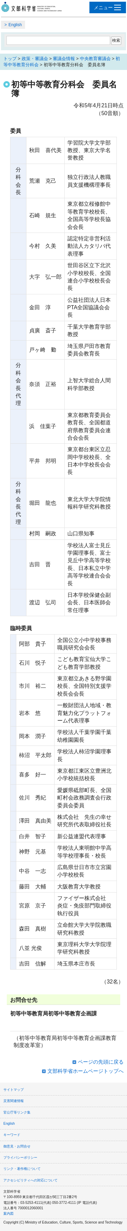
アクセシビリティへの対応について (30, 1180)
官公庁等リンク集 (16, 1112)
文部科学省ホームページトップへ (85, 1071)
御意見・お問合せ (16, 1146)
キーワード (11, 1135)
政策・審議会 (35, 58)
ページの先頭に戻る (101, 1062)
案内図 (8, 1213)
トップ (10, 58)
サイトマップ (13, 1089)
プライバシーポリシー (20, 1157)
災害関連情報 (13, 1101)
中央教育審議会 (95, 58)
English (15, 24)
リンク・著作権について (22, 1169)
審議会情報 (64, 58)
